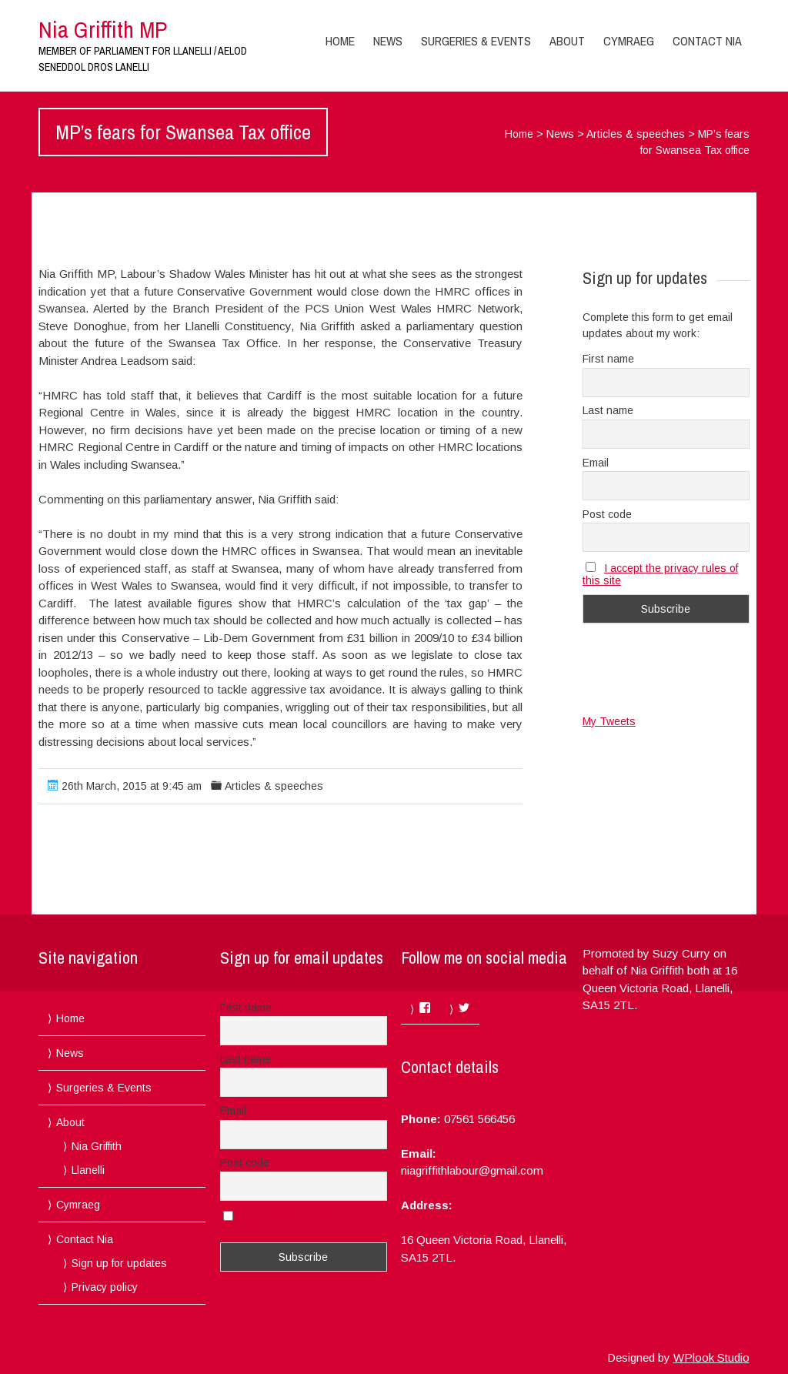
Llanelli (88, 1170)
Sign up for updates (119, 1263)
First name (608, 359)
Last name (608, 410)
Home (340, 40)
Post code (607, 514)
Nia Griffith (97, 1146)
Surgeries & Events (476, 40)
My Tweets (609, 721)
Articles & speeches (635, 134)
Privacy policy (105, 1287)
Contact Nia (707, 40)
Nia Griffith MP (102, 29)
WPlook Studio (711, 1357)
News (387, 40)
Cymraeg (628, 40)
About (567, 40)
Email (596, 462)
